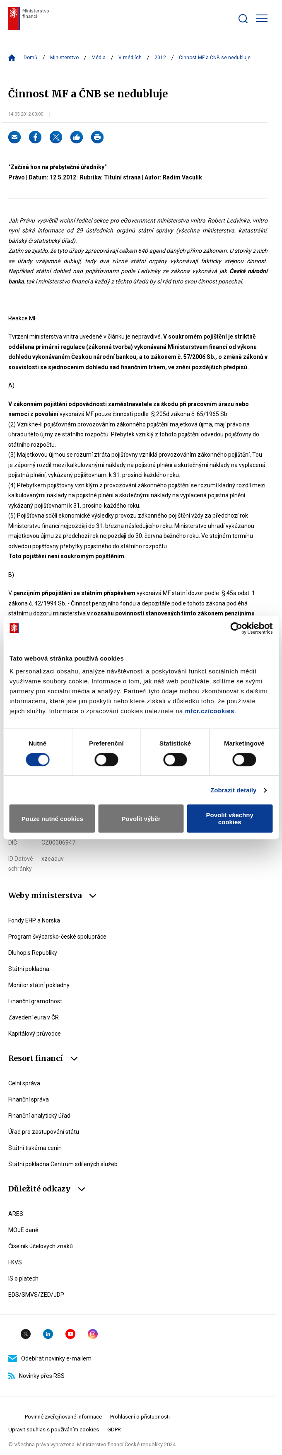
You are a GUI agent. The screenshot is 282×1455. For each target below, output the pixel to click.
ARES (15, 1213)
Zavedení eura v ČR (33, 1017)
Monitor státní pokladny (39, 985)
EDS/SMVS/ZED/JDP (36, 1294)
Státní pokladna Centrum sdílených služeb (63, 1164)
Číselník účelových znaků (40, 1246)
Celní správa (24, 1083)
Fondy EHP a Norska (34, 920)
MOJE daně (23, 1230)
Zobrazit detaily (233, 790)
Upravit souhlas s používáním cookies (53, 1429)
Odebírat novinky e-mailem (50, 1358)
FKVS (15, 1262)
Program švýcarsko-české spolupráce (57, 936)
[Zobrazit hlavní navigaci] (262, 18)
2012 (160, 58)
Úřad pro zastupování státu (43, 1131)
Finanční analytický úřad (39, 1115)
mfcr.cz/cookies (209, 710)
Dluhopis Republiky (32, 952)
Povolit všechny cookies (229, 818)
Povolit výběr (140, 818)
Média (99, 58)
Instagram (93, 1334)
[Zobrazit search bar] (243, 18)
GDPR (114, 1429)
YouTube (70, 1334)
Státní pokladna (28, 969)
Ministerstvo (64, 58)
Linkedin (48, 1334)
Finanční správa (28, 1099)
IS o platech (23, 1278)
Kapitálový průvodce (34, 1033)
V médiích (130, 58)
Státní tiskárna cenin (35, 1148)
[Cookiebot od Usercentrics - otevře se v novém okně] (236, 628)
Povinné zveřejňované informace (63, 1417)
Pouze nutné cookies (52, 818)
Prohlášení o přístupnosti (140, 1417)
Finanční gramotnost (35, 1001)
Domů (30, 57)
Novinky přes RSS (36, 1376)
